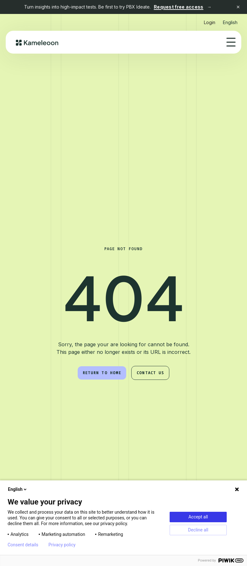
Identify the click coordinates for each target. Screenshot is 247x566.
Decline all (198, 529)
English (18, 489)
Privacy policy (62, 544)
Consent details (23, 544)
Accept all (198, 516)
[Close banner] (238, 7)
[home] (37, 42)
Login (209, 22)
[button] (230, 20)
